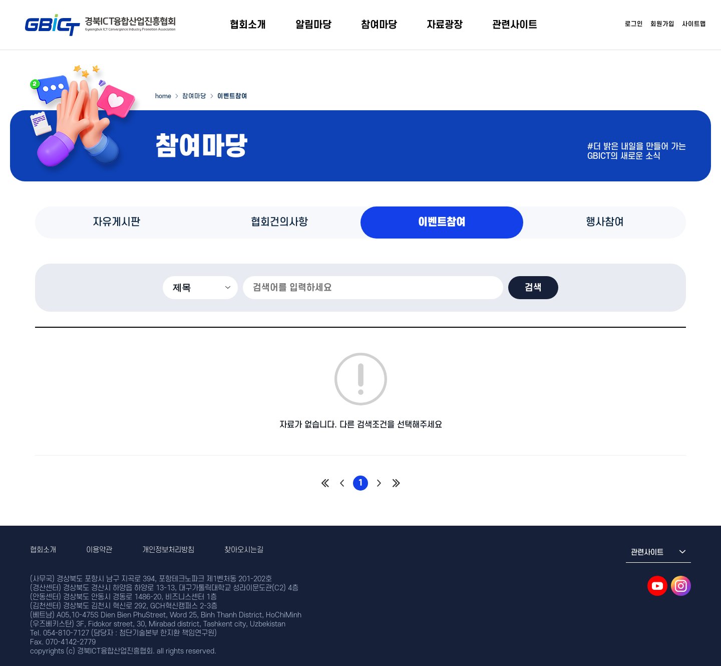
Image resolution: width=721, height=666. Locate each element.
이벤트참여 (442, 222)
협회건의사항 (279, 222)
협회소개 (248, 25)
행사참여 (605, 222)
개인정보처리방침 (168, 550)
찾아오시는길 (243, 550)
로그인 (634, 24)
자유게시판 (116, 222)
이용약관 (99, 550)
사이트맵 (694, 24)
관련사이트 (514, 25)
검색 (533, 288)
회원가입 (662, 24)
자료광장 (445, 25)
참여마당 (379, 25)
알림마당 (313, 25)
